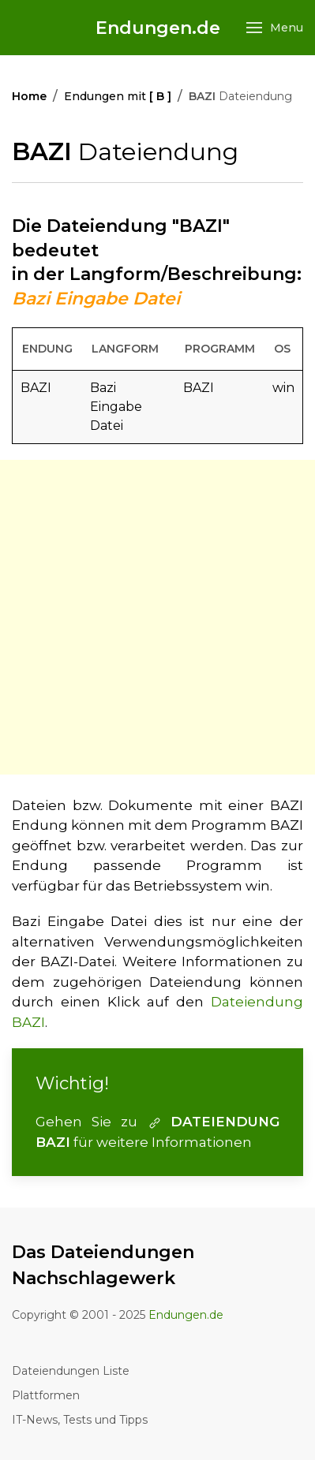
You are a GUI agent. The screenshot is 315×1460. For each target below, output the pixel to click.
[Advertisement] (157, 617)
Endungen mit (117, 96)
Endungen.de (158, 28)
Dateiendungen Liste (70, 1371)
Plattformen (46, 1395)
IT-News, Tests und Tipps (80, 1420)
